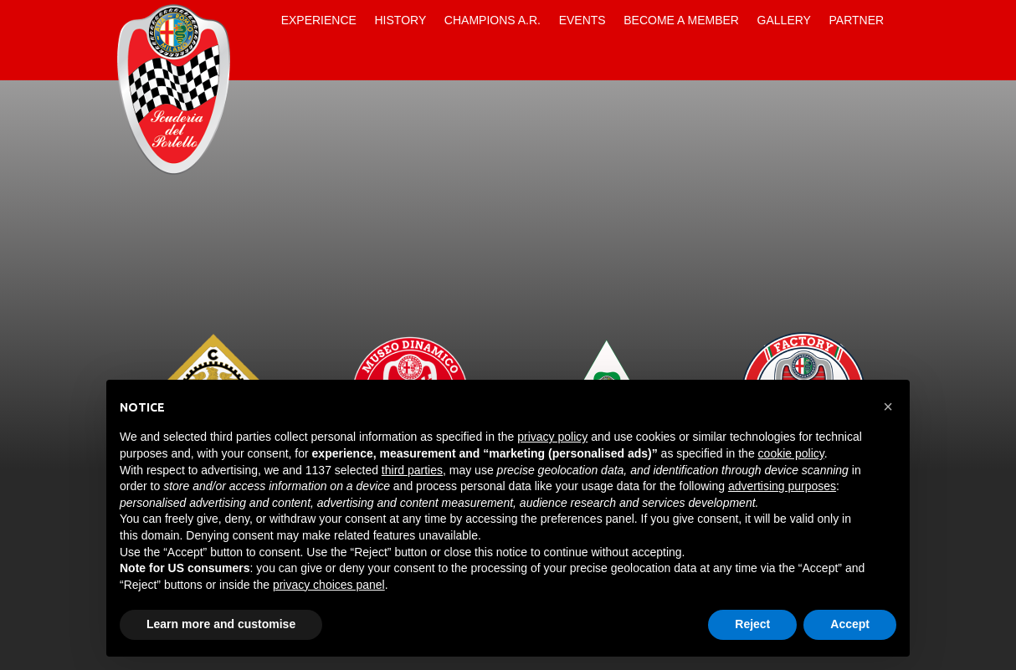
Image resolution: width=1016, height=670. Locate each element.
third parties (412, 470)
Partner (857, 20)
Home (257, 20)
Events (582, 20)
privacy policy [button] (552, 436)
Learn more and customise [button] (220, 624)
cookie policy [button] (791, 453)
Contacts (257, 60)
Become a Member (681, 20)
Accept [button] (850, 624)
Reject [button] (752, 624)
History (401, 20)
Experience (319, 20)
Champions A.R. (492, 20)
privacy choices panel (329, 584)
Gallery (784, 20)
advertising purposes (782, 486)
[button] (888, 406)
